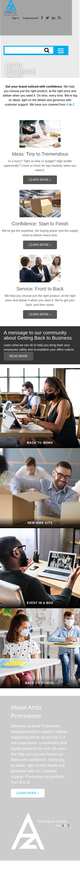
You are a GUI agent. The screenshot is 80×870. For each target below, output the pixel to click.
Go (46, 51)
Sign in (15, 18)
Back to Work (40, 442)
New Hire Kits (40, 522)
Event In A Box (40, 603)
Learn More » (40, 179)
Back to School (40, 683)
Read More (18, 356)
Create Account (30, 18)
